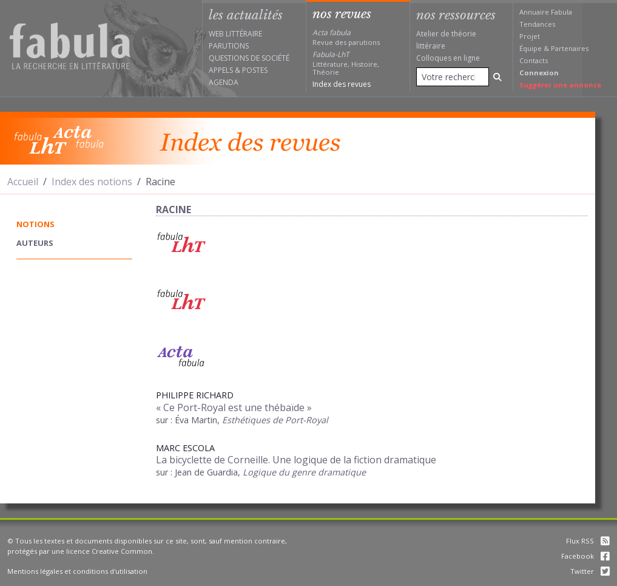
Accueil (22, 181)
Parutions (229, 46)
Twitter (590, 571)
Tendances (537, 24)
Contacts (533, 60)
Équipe (530, 48)
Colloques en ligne (448, 58)
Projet (529, 36)
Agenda (223, 82)
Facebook (585, 555)
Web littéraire (235, 34)
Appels (221, 70)
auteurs (34, 242)
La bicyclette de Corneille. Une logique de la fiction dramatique (296, 459)
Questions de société (249, 58)
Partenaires (569, 48)
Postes (255, 70)
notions (35, 224)
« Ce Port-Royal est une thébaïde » (234, 407)
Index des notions (92, 181)
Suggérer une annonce (560, 84)
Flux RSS (588, 540)
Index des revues (341, 84)
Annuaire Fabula (545, 11)
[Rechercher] (497, 76)
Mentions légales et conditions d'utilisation (77, 571)
